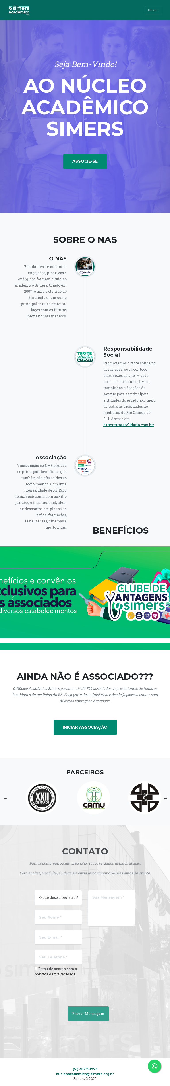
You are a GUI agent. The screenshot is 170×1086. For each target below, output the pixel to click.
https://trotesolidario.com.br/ (128, 424)
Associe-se (85, 161)
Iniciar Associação (85, 727)
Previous (4, 798)
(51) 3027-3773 (85, 1069)
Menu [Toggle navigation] (153, 10)
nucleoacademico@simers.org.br (85, 1074)
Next (165, 798)
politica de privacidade (55, 974)
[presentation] (61, 989)
